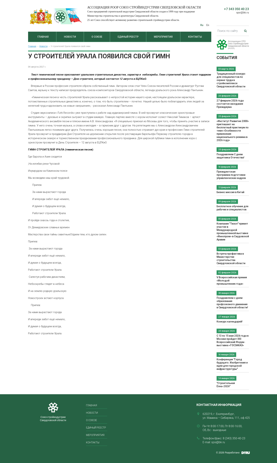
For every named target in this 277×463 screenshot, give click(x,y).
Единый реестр (128, 36)
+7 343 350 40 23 (236, 9)
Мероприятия (163, 36)
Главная (43, 36)
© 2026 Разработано (228, 452)
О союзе (97, 36)
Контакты (195, 36)
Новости (70, 36)
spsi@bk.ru (242, 12)
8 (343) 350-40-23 (234, 438)
